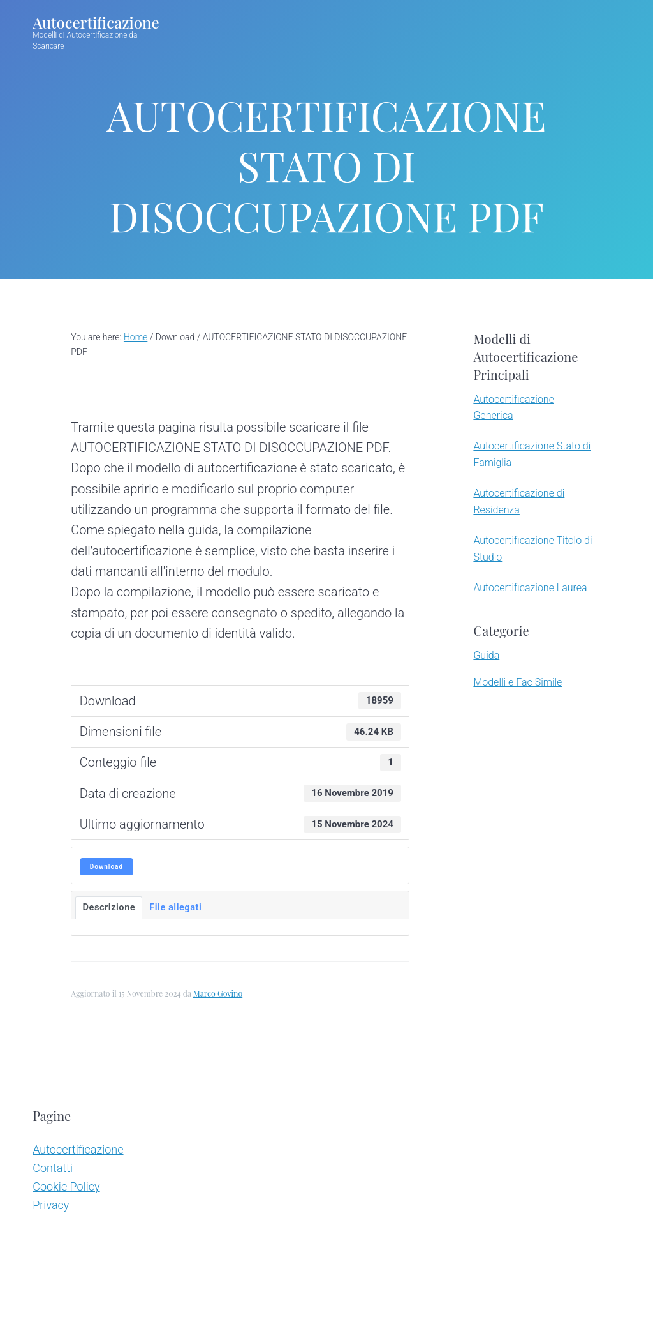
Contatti (53, 1168)
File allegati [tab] (175, 907)
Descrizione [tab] (108, 907)
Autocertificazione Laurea (530, 588)
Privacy (51, 1205)
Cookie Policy (66, 1186)
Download (106, 866)
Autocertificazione (96, 25)
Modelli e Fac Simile (517, 682)
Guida (486, 655)
